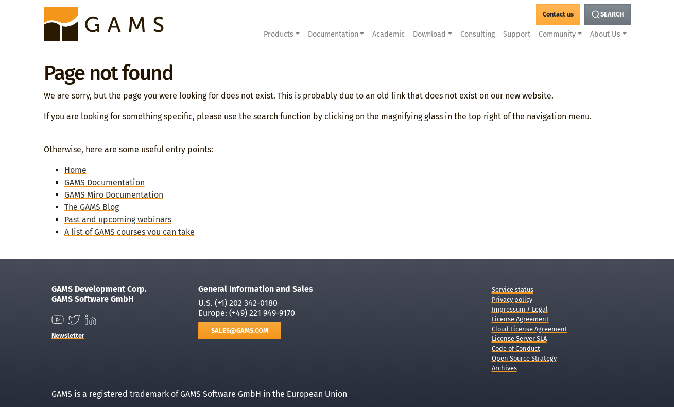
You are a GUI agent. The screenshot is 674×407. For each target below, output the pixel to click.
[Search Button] (607, 14)
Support (516, 34)
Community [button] (557, 34)
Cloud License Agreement (529, 329)
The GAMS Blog (91, 207)
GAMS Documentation (104, 182)
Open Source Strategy (524, 358)
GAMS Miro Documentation (113, 195)
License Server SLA (519, 339)
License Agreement (520, 319)
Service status (512, 290)
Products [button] (278, 34)
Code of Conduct (516, 348)
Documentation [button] (333, 34)
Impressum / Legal (520, 309)
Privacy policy (512, 299)
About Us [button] (605, 34)
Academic (388, 34)
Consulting (477, 34)
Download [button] (429, 34)
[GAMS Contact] (558, 14)
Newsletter (67, 335)
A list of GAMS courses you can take (129, 232)
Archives (504, 368)
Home (75, 170)
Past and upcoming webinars (117, 219)
